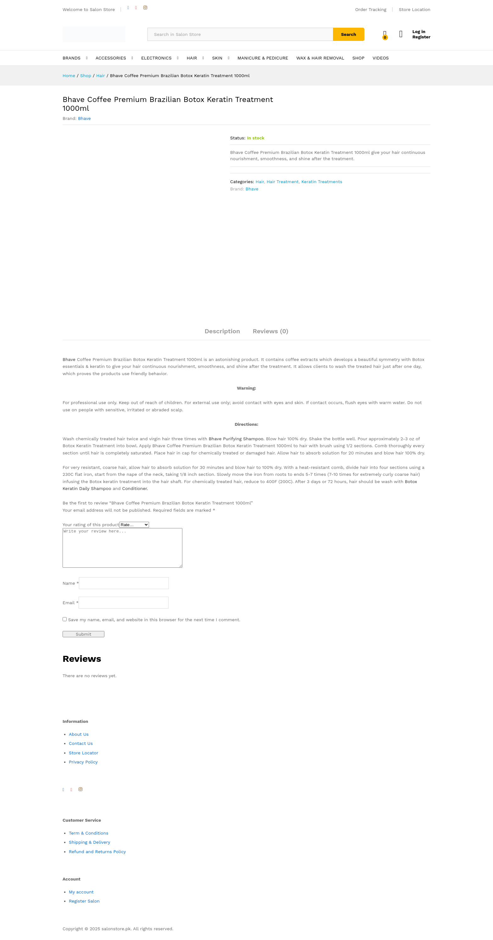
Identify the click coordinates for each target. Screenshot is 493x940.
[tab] (222, 334)
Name (71, 590)
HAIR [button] (192, 58)
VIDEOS (381, 58)
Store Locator (83, 760)
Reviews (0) (271, 331)
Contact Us (81, 750)
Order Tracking (370, 9)
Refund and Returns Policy (97, 859)
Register (421, 36)
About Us (79, 741)
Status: (238, 137)
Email (71, 610)
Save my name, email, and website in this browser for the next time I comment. (154, 627)
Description (222, 331)
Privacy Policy (83, 769)
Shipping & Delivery (89, 849)
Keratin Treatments (321, 181)
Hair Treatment (283, 181)
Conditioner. (135, 488)
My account (81, 899)
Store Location (414, 9)
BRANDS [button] (71, 58)
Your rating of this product (91, 524)
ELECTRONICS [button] (156, 58)
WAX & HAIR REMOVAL (320, 58)
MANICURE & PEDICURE (262, 58)
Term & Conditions (88, 840)
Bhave (84, 118)
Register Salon (84, 908)
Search (348, 34)
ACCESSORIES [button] (111, 58)
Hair (260, 181)
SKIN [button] (217, 58)
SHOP (358, 58)
